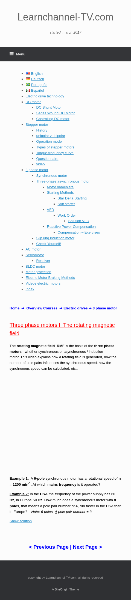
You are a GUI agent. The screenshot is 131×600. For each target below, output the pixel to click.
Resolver (43, 261)
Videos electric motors (43, 283)
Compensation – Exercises (79, 232)
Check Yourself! (48, 244)
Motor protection (38, 272)
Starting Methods (60, 192)
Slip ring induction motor (55, 238)
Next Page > (87, 547)
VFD (50, 210)
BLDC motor (35, 266)
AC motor (33, 249)
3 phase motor (37, 170)
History (41, 130)
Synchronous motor (51, 176)
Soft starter (66, 204)
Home (14, 308)
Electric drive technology (45, 96)
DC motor (33, 102)
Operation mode (49, 141)
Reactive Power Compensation (71, 227)
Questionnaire (47, 159)
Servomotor (35, 255)
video (40, 164)
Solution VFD (78, 221)
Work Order (67, 215)
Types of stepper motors (55, 147)
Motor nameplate (60, 187)
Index (30, 289)
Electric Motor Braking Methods (50, 278)
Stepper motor (37, 125)
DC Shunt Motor (49, 107)
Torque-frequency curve (55, 153)
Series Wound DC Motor (55, 113)
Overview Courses (42, 308)
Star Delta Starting (72, 198)
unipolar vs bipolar (50, 136)
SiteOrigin (62, 589)
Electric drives (75, 308)
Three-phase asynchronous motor (63, 181)
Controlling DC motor (52, 119)
